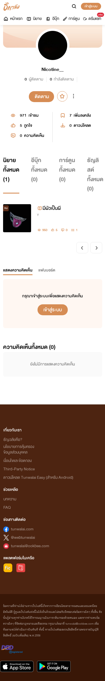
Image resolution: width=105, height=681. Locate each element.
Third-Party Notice (19, 469)
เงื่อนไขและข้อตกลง (17, 460)
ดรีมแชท (93, 17)
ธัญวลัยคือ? (12, 439)
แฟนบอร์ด (46, 270)
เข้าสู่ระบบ (91, 6)
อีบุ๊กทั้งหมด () (39, 169)
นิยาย (34, 18)
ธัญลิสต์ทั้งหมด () (95, 174)
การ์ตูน (71, 18)
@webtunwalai (23, 537)
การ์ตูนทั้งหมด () (67, 169)
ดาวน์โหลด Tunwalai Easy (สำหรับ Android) (38, 477)
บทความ (9, 499)
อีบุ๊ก (52, 18)
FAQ (7, 507)
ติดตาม (42, 97)
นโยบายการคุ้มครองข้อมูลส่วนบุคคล (18, 449)
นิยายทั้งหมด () (11, 169)
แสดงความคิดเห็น (17, 270)
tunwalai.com (22, 529)
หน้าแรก (12, 18)
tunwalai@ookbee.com (30, 545)
